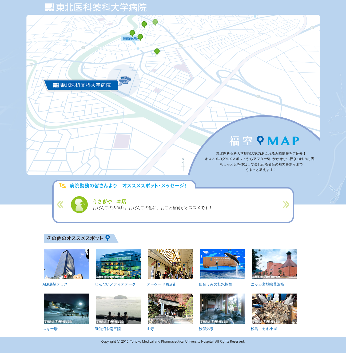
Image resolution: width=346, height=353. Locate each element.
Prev (60, 204)
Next (285, 204)
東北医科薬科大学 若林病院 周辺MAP (95, 6)
